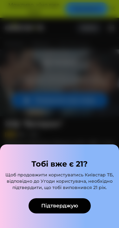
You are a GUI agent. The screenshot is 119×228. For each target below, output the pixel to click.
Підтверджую (59, 206)
